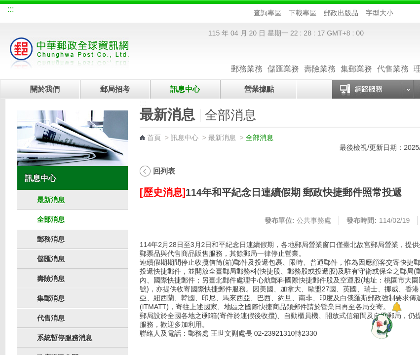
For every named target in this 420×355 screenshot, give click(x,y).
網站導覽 (24, 10)
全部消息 (51, 219)
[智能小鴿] (380, 325)
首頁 (154, 138)
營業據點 (258, 89)
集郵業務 (356, 59)
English (190, 10)
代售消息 (51, 318)
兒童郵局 (123, 10)
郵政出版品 (341, 13)
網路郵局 (156, 10)
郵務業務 (247, 59)
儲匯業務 (283, 59)
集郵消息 (51, 298)
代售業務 (393, 59)
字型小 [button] (399, 13)
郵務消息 (51, 239)
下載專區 (302, 13)
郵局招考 (115, 89)
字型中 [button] (409, 13)
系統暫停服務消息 (64, 338)
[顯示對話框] (396, 307)
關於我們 (45, 89)
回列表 (164, 171)
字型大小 (379, 13)
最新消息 (51, 200)
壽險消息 (51, 279)
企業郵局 (57, 10)
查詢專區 (267, 13)
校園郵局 (90, 10)
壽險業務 (320, 59)
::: (10, 9)
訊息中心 (185, 89)
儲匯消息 (51, 259)
